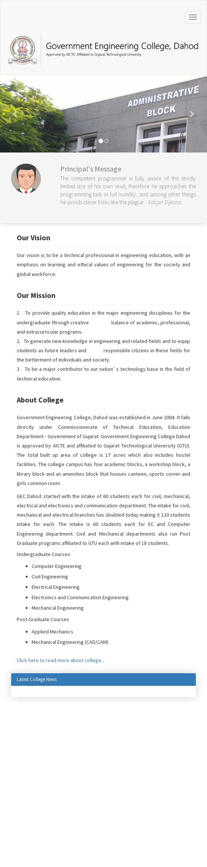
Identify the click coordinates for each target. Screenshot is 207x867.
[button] (15, 113)
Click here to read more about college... (61, 660)
